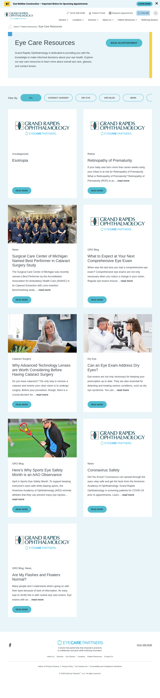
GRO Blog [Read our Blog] (119, 98)
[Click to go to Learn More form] (143, 3)
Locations (76, 20)
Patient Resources (125, 20)
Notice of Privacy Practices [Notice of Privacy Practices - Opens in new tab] (45, 678)
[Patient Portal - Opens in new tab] (94, 13)
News (144, 98)
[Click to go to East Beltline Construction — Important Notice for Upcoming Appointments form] (46, 3)
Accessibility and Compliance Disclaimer (109, 678)
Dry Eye (94, 98)
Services (92, 20)
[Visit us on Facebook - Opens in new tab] (11, 656)
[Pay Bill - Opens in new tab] (142, 13)
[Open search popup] (155, 13)
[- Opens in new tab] (80, 653)
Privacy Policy (66, 678)
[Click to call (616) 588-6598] (73, 13)
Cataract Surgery (62, 98)
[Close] (156, 3)
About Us (106, 20)
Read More (24, 192)
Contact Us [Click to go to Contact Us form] (111, 668)
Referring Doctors (149, 20)
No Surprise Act (81, 678)
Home (17, 26)
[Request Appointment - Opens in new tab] (119, 13)
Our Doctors (69, 668)
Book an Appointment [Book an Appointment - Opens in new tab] (122, 43)
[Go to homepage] (19, 16)
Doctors (62, 20)
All (31, 98)
